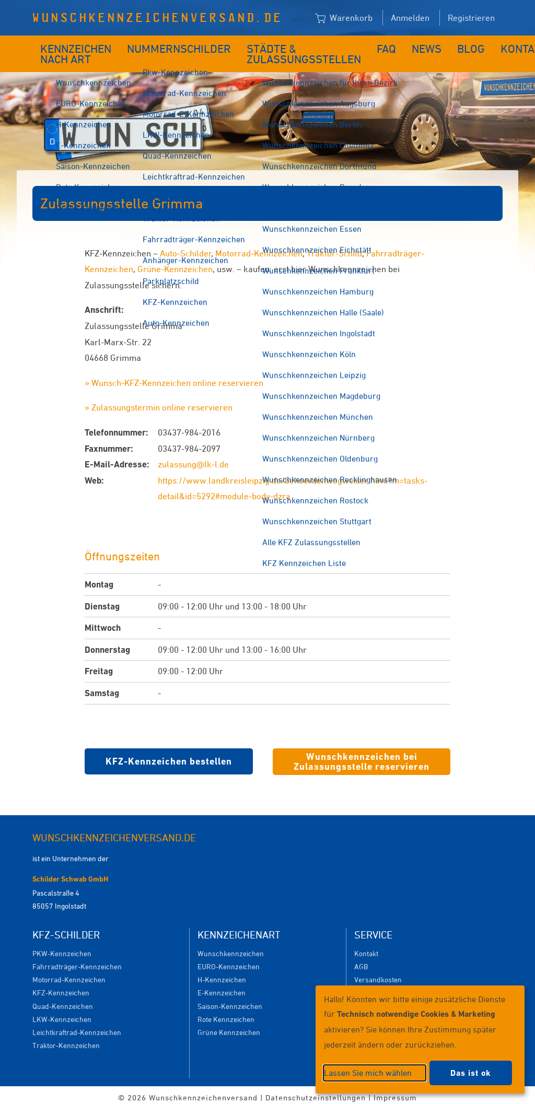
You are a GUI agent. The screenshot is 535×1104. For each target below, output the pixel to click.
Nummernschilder (175, 46)
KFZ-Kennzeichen (60, 987)
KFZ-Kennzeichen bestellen (169, 755)
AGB (361, 961)
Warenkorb (344, 18)
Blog (431, 46)
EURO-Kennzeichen (228, 961)
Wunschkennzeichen (230, 948)
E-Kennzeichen (221, 987)
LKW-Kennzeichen (61, 1013)
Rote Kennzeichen (225, 1013)
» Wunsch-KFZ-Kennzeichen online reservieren (174, 377)
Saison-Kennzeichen (229, 1000)
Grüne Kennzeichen (228, 1027)
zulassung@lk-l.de (193, 459)
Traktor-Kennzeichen (66, 1040)
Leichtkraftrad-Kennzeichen (76, 1027)
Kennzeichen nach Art (68, 51)
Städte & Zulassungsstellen (276, 51)
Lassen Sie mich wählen (368, 1072)
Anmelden (410, 18)
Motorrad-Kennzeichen (259, 248)
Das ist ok (470, 1073)
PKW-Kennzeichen (61, 948)
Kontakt (476, 46)
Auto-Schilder (186, 248)
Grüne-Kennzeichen (175, 264)
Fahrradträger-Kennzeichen (77, 961)
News (393, 46)
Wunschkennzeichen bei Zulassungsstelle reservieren (361, 756)
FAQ (357, 46)
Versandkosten (378, 974)
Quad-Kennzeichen (62, 1000)
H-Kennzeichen (221, 974)
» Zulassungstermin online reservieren (158, 402)
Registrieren (471, 18)
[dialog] (420, 1039)
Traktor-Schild (334, 248)
